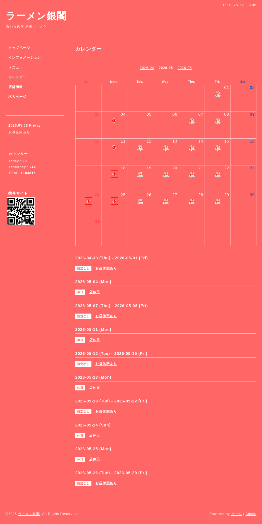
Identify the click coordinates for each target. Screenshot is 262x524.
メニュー (15, 67)
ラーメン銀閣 (36, 15)
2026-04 (147, 68)
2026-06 (185, 68)
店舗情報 (15, 87)
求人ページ (17, 97)
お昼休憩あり (19, 132)
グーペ (236, 514)
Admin (251, 514)
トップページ (19, 48)
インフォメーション (24, 58)
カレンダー (17, 77)
